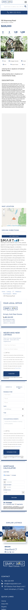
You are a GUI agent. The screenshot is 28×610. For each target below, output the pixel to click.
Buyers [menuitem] (3, 607)
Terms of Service (17, 457)
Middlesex (18, 291)
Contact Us (6, 322)
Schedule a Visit (19, 387)
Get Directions (14, 236)
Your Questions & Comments (10, 419)
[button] (25, 7)
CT (13, 291)
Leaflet (9, 225)
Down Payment (7, 484)
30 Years (7, 475)
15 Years (13, 475)
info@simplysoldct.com (11, 584)
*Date (4, 406)
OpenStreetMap (16, 225)
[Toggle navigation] (26, 2)
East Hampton (7, 294)
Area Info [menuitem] (4, 604)
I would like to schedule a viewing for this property (14, 424)
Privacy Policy (18, 368)
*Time (4, 412)
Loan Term (6, 471)
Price (4, 479)
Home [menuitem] (3, 601)
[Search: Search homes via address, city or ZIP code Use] (14, 7)
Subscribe (11, 373)
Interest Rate (7, 489)
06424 (14, 294)
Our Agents (12, 322)
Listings (9, 291)
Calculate (14, 497)
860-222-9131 (14, 12)
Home (3, 291)
